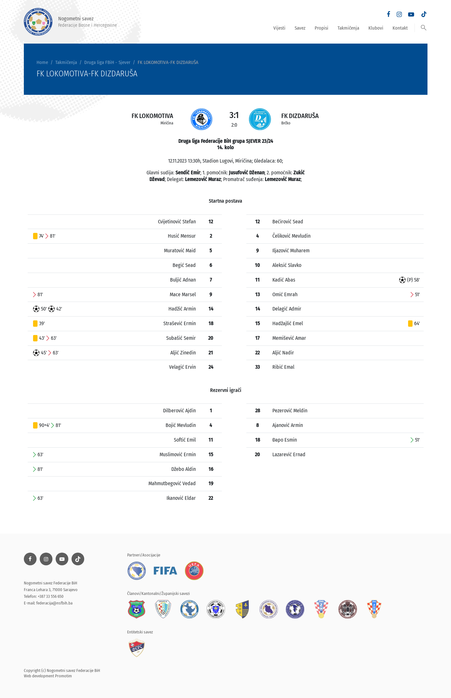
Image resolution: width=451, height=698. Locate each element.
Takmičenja (348, 28)
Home (42, 62)
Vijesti (279, 28)
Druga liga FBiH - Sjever (107, 62)
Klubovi (375, 28)
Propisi (321, 28)
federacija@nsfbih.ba (54, 603)
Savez (300, 28)
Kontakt (400, 28)
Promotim (63, 676)
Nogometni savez (70, 22)
